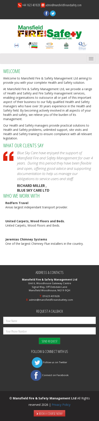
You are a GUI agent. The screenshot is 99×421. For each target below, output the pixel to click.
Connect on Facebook (49, 375)
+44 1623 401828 (31, 5)
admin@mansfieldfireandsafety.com (64, 5)
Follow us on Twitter (49, 362)
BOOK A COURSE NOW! (49, 414)
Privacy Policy (61, 405)
